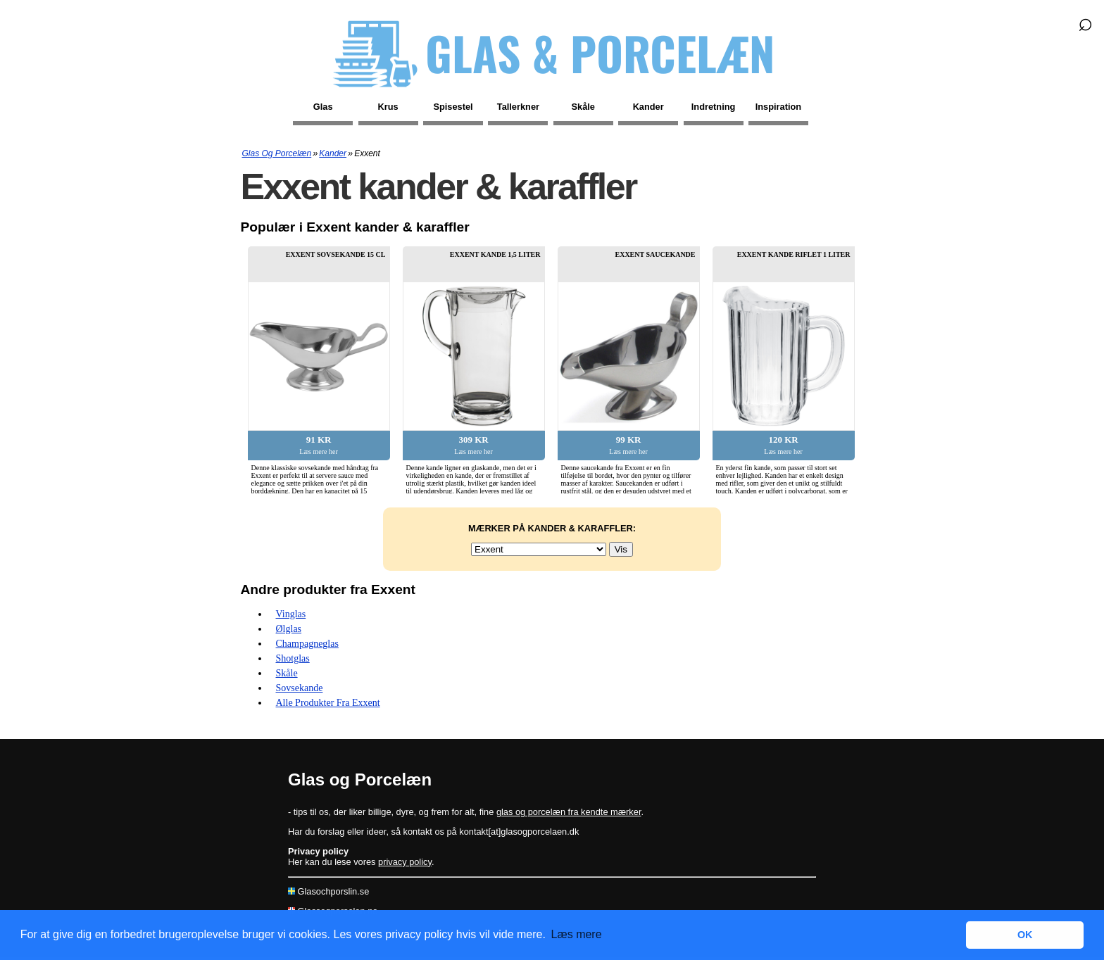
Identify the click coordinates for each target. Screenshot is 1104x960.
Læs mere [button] (576, 934)
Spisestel (452, 106)
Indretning (713, 106)
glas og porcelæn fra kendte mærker (568, 812)
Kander (648, 106)
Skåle (583, 106)
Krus (388, 106)
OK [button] (1025, 934)
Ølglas (289, 629)
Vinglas (291, 614)
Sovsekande (299, 688)
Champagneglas (307, 643)
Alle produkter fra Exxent (328, 702)
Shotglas (293, 658)
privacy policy (405, 862)
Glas (323, 106)
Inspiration (778, 106)
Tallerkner (518, 106)
